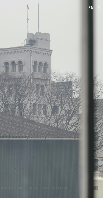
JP (98, 7)
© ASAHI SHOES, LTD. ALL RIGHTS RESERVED (34, 188)
